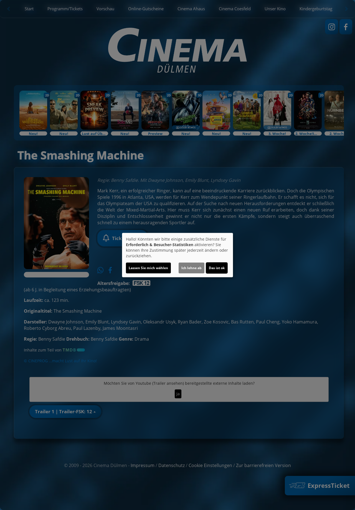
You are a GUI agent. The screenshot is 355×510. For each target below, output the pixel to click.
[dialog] (177, 255)
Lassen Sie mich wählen (148, 268)
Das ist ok (217, 268)
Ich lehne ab (191, 268)
